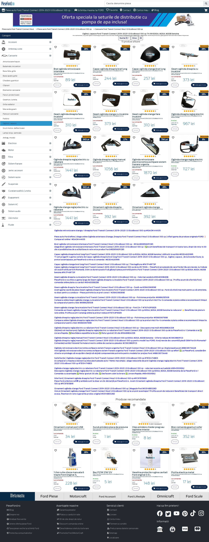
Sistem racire (11, 177)
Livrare (111, 514)
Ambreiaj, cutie (12, 49)
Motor (8, 150)
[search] (206, 3)
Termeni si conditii (116, 524)
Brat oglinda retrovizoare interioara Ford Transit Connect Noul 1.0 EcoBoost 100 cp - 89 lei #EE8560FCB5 (103, 244)
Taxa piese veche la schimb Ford (23, 528)
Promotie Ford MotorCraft (70, 533)
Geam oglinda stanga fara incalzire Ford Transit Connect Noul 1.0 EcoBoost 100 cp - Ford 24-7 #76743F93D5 (105, 308)
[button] (206, 10)
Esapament (10, 197)
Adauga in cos (81, 85)
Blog (10, 510)
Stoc (134, 38)
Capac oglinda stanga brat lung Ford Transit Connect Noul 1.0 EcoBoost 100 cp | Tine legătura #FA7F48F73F (105, 264)
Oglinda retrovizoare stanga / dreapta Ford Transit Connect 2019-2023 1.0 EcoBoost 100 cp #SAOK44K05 (107, 230)
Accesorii (9, 42)
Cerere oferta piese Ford (19, 524)
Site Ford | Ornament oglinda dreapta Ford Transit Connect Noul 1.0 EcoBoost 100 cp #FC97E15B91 (100, 378)
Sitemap (112, 533)
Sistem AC (10, 204)
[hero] (104, 20)
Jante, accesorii (12, 170)
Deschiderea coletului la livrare (73, 528)
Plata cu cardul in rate (68, 514)
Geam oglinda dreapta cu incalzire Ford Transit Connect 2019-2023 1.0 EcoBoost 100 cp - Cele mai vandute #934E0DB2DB (111, 277)
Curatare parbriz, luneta (16, 191)
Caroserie (9, 55)
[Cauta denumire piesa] (153, 3)
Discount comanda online (70, 524)
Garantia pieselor (66, 510)
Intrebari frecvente (16, 519)
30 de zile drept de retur (69, 519)
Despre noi (13, 514)
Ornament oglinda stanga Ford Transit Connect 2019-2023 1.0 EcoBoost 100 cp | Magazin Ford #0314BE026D (105, 389)
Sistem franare (12, 163)
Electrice (9, 143)
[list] (141, 38)
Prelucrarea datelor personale (122, 528)
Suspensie (10, 184)
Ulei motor (10, 218)
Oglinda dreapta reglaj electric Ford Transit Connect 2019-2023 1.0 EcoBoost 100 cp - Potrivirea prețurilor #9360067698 (111, 318)
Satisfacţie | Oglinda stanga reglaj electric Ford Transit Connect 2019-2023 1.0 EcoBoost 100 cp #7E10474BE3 (106, 358)
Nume (124, 38)
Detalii (57, 85)
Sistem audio (11, 211)
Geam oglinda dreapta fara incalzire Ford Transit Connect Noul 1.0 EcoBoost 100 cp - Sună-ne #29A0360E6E (105, 287)
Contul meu (113, 519)
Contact (112, 510)
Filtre (7, 157)
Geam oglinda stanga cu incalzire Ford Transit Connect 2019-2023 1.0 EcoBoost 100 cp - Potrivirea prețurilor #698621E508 (111, 297)
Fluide (8, 225)
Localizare (113, 538)
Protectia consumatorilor (19, 533)
